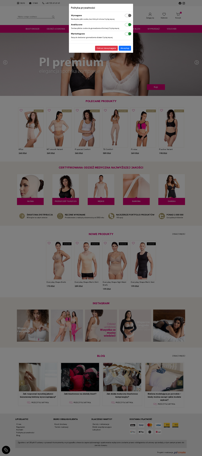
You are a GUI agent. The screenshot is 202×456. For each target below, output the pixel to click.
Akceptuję (124, 48)
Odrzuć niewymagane (106, 48)
